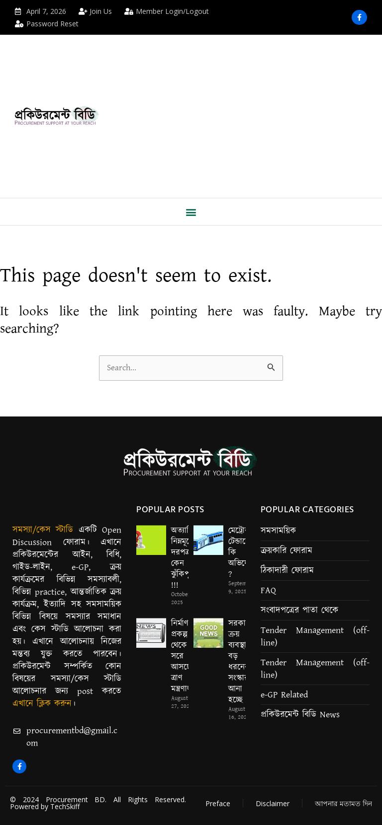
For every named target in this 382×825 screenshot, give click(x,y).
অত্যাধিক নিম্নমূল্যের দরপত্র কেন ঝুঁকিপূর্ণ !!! (185, 558)
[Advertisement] (255, 109)
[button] (191, 212)
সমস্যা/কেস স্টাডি (42, 530)
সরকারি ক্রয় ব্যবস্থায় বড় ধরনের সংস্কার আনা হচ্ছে (240, 662)
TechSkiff (65, 806)
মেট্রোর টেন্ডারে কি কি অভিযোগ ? (242, 552)
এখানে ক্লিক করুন (42, 703)
